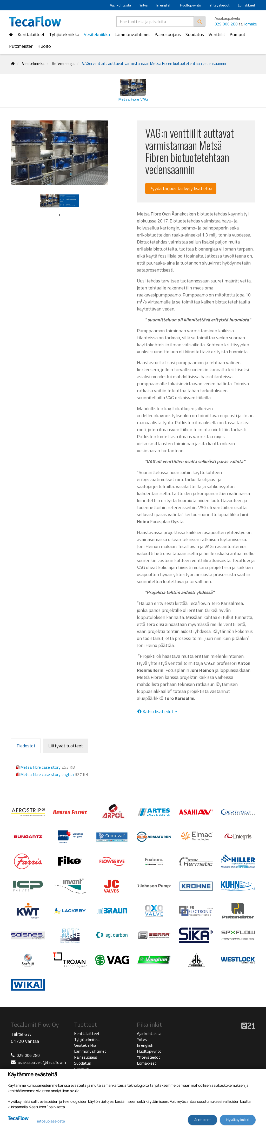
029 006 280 (226, 24)
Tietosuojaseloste (50, 1121)
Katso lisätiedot (157, 711)
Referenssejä (63, 63)
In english (163, 5)
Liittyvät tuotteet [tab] (65, 745)
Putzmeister (21, 46)
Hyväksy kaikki (237, 1119)
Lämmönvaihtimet (132, 34)
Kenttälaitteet (31, 34)
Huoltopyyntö (190, 5)
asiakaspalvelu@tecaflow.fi (42, 1062)
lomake (250, 24)
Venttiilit (217, 34)
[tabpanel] (49, 200)
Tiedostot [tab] (25, 745)
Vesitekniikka (97, 34)
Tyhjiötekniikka (64, 34)
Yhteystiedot (219, 5)
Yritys (143, 5)
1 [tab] (59, 215)
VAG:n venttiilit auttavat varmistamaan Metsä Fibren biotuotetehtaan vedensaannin (154, 63)
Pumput (237, 34)
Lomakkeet (246, 5)
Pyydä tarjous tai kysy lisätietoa (180, 188)
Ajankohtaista (120, 5)
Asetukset (202, 1119)
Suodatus (194, 34)
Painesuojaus (168, 34)
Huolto (44, 46)
